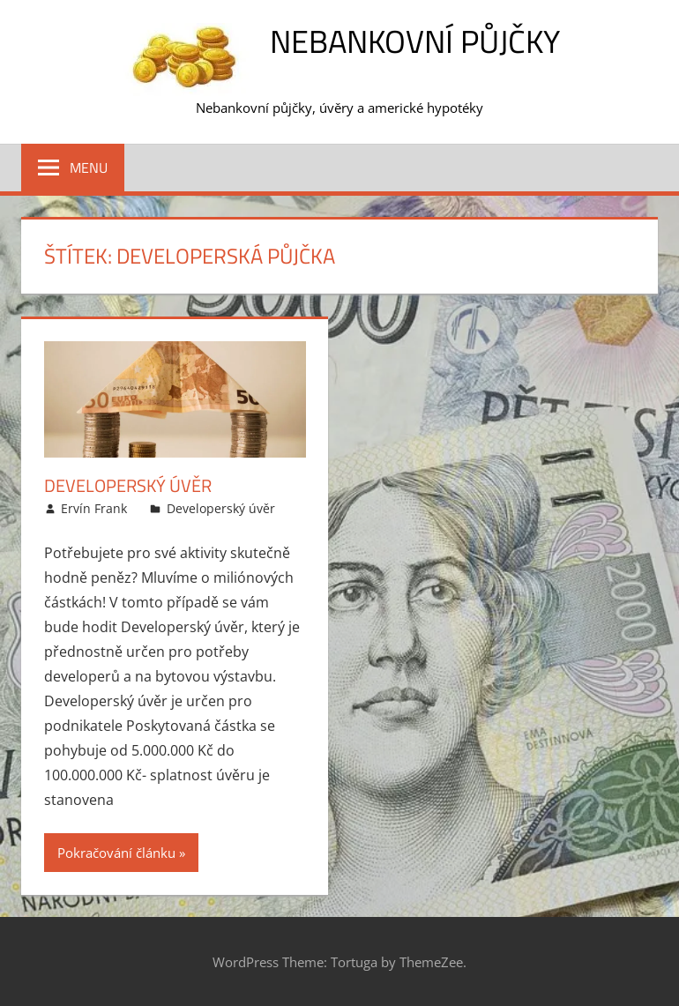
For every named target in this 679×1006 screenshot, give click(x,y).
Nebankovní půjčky (415, 41)
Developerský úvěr (128, 485)
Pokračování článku (116, 852)
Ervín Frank (94, 508)
